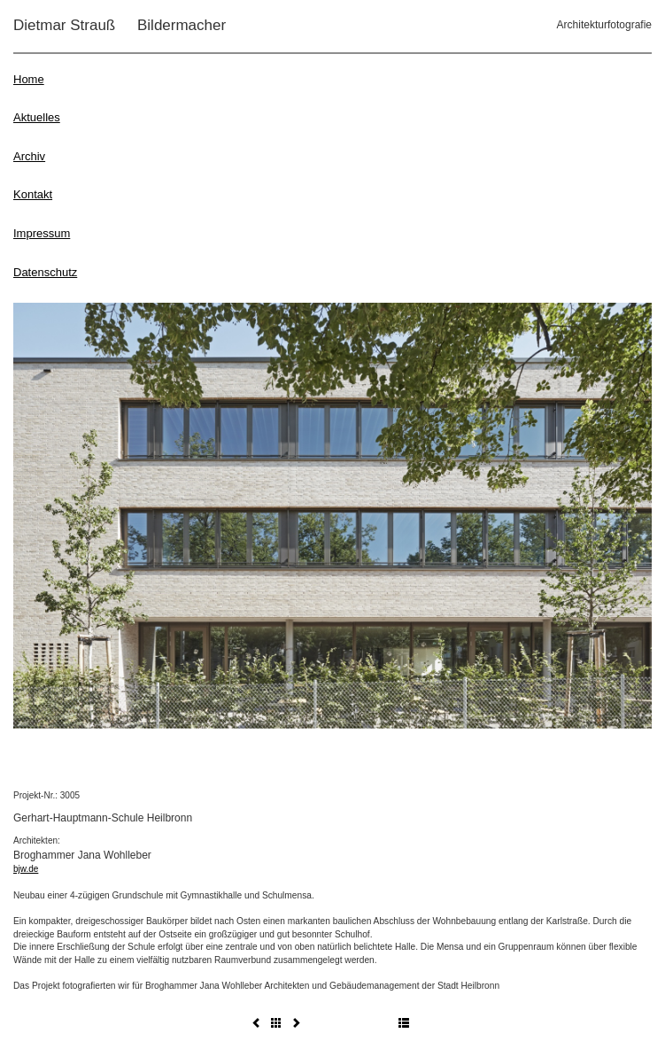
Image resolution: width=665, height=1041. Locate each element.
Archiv (29, 156)
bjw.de (25, 869)
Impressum (41, 233)
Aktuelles (36, 117)
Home (28, 79)
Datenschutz (45, 272)
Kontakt (32, 194)
